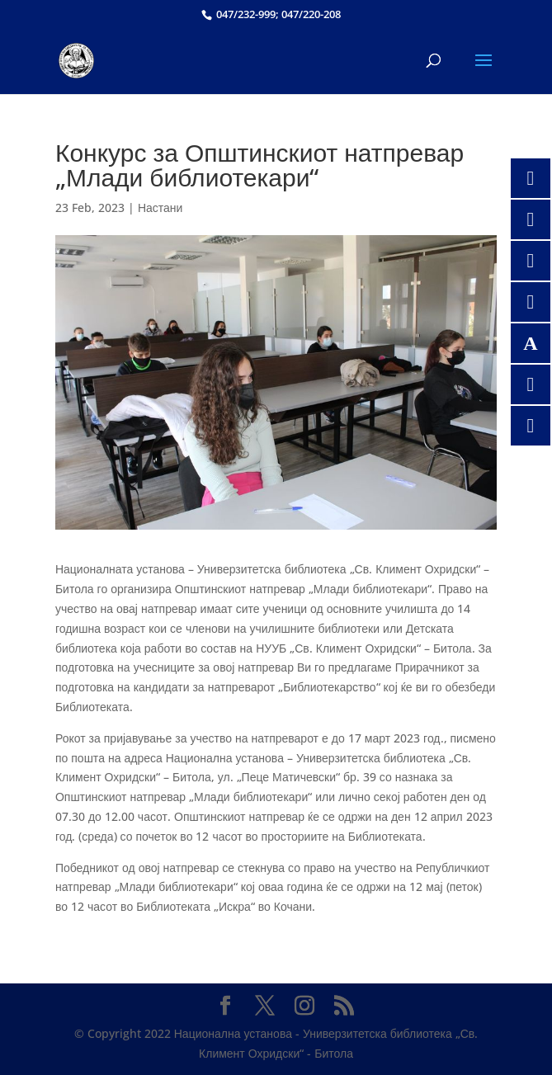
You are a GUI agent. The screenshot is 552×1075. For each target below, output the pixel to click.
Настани (160, 207)
